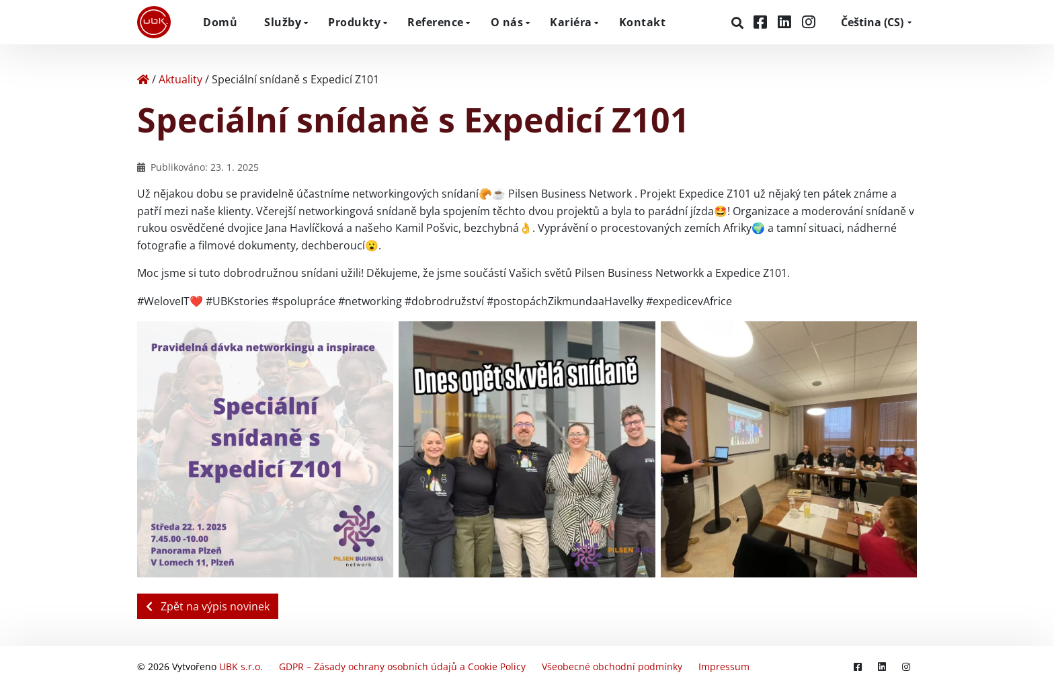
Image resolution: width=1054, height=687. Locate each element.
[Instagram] (808, 21)
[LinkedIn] (786, 21)
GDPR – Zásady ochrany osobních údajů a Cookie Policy (402, 666)
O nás (507, 22)
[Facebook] (762, 21)
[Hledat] (739, 23)
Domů (220, 22)
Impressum (723, 666)
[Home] (143, 79)
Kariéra (571, 22)
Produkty (354, 22)
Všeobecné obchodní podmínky (612, 666)
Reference (435, 22)
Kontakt (642, 22)
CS (872, 22)
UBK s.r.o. (241, 666)
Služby (282, 22)
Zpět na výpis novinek (208, 606)
